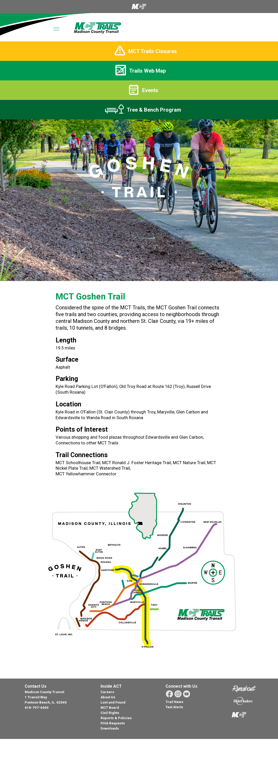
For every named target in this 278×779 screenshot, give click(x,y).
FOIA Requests (113, 723)
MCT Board (110, 708)
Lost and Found (113, 702)
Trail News (174, 702)
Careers (107, 692)
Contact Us (36, 686)
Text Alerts (174, 707)
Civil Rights (110, 713)
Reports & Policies (116, 718)
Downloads (110, 728)
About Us (108, 697)
